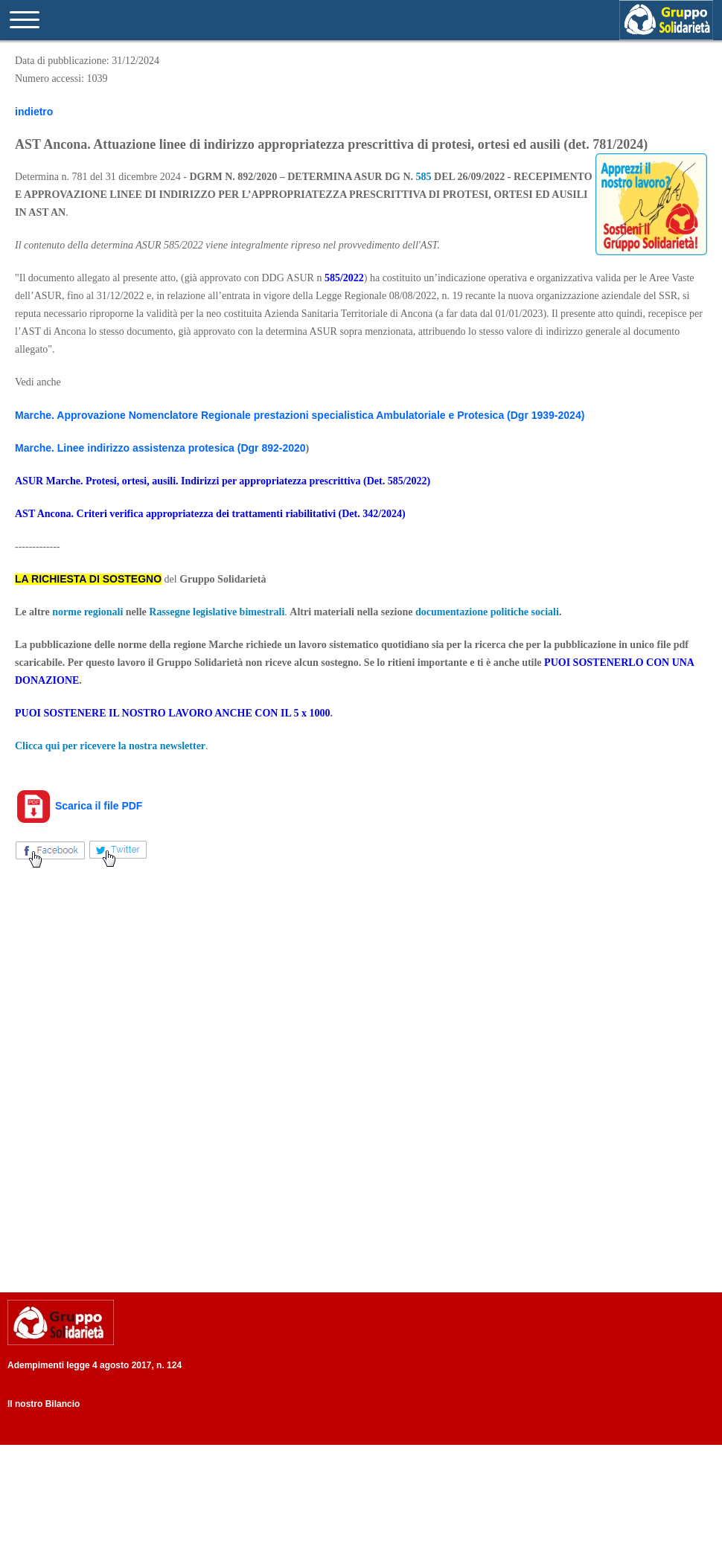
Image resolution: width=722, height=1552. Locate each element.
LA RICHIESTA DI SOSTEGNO (88, 579)
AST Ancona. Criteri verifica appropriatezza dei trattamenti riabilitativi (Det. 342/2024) (210, 513)
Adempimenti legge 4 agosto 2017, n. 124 (94, 1365)
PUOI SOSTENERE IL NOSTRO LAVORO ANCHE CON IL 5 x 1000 (172, 713)
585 (424, 176)
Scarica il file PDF (78, 806)
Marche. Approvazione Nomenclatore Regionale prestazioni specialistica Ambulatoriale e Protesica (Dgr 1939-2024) (299, 415)
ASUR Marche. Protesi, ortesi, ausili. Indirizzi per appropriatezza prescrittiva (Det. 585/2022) (222, 481)
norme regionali (87, 612)
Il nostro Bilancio (43, 1404)
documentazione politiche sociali (487, 612)
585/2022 (344, 277)
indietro (34, 112)
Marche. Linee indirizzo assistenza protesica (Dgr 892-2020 (160, 448)
